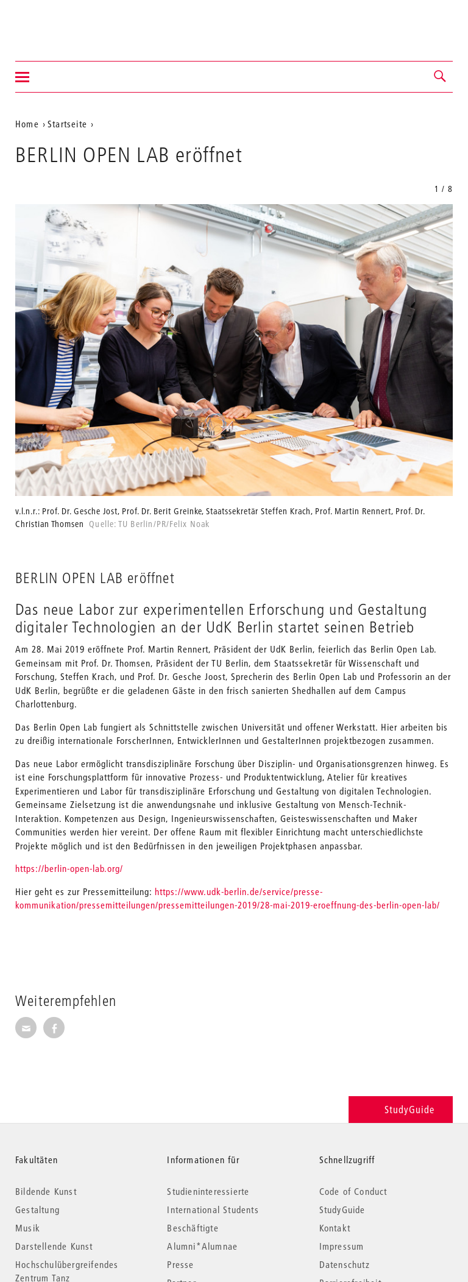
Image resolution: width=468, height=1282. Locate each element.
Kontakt (334, 1228)
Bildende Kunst (46, 1191)
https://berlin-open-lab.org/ (69, 868)
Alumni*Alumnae (202, 1246)
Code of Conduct (353, 1191)
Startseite (67, 124)
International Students (212, 1209)
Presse (180, 1264)
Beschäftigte (192, 1228)
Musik (27, 1228)
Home (27, 124)
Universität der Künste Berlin (63, 22)
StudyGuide (400, 1109)
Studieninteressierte (208, 1191)
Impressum (341, 1246)
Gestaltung (37, 1209)
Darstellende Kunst (54, 1246)
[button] (440, 77)
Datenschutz (344, 1264)
